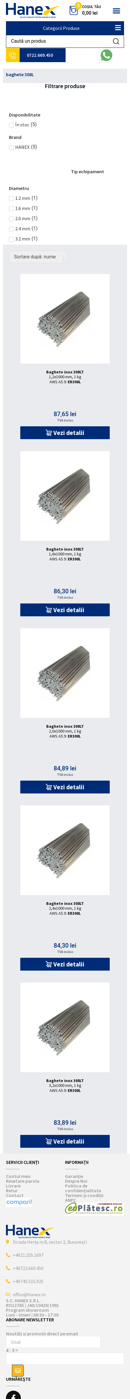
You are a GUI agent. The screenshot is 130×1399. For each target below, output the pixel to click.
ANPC (70, 1200)
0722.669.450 (40, 55)
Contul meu (18, 1176)
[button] (116, 10)
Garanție (74, 1176)
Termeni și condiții (84, 1195)
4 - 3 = (12, 1350)
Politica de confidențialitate (83, 1188)
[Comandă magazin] (38, 257)
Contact (15, 1195)
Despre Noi (76, 1181)
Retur (12, 1190)
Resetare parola (22, 1181)
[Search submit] (116, 41)
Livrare (13, 1186)
